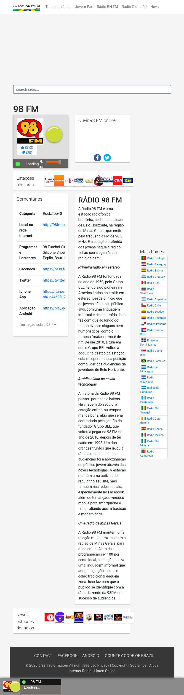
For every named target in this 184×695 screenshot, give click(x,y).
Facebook (67, 655)
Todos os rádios (58, 7)
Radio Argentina (157, 299)
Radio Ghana (155, 429)
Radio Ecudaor (156, 311)
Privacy (103, 665)
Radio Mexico (155, 435)
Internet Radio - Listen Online (92, 671)
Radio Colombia (157, 318)
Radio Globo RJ (134, 7)
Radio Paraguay (156, 264)
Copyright (119, 665)
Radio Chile (154, 305)
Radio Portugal (156, 258)
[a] (15, 686)
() (27, 147)
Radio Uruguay (156, 276)
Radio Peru (153, 283)
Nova (154, 7)
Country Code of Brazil (130, 655)
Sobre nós (138, 665)
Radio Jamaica (156, 361)
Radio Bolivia (155, 270)
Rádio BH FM (107, 7)
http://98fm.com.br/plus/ (63, 225)
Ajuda (154, 665)
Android (90, 655)
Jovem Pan (84, 7)
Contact (43, 655)
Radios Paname (156, 324)
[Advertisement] (92, 49)
